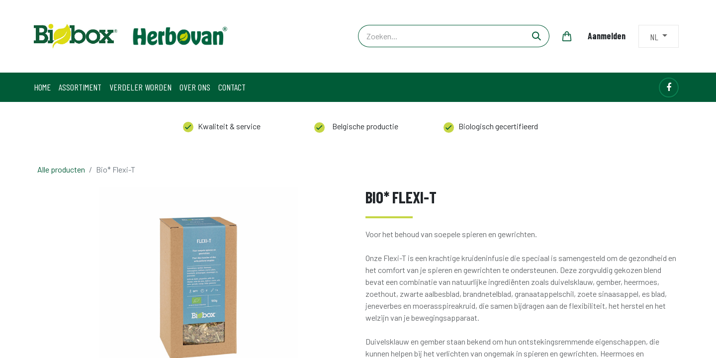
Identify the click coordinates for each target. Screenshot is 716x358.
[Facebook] (669, 87)
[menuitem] (42, 87)
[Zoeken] (536, 36)
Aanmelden (607, 35)
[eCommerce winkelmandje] (566, 36)
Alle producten (61, 169)
